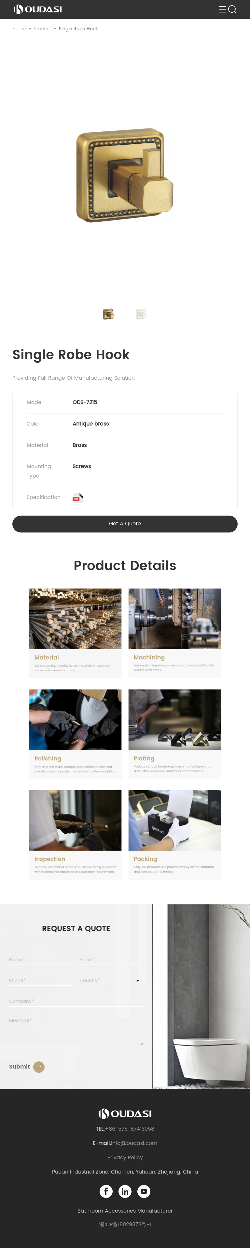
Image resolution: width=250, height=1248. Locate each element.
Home (19, 29)
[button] (109, 314)
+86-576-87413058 (129, 1129)
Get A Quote (125, 523)
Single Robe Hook (78, 29)
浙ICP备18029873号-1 (125, 1224)
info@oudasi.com (134, 1143)
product (42, 29)
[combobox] (111, 981)
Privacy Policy (125, 1157)
